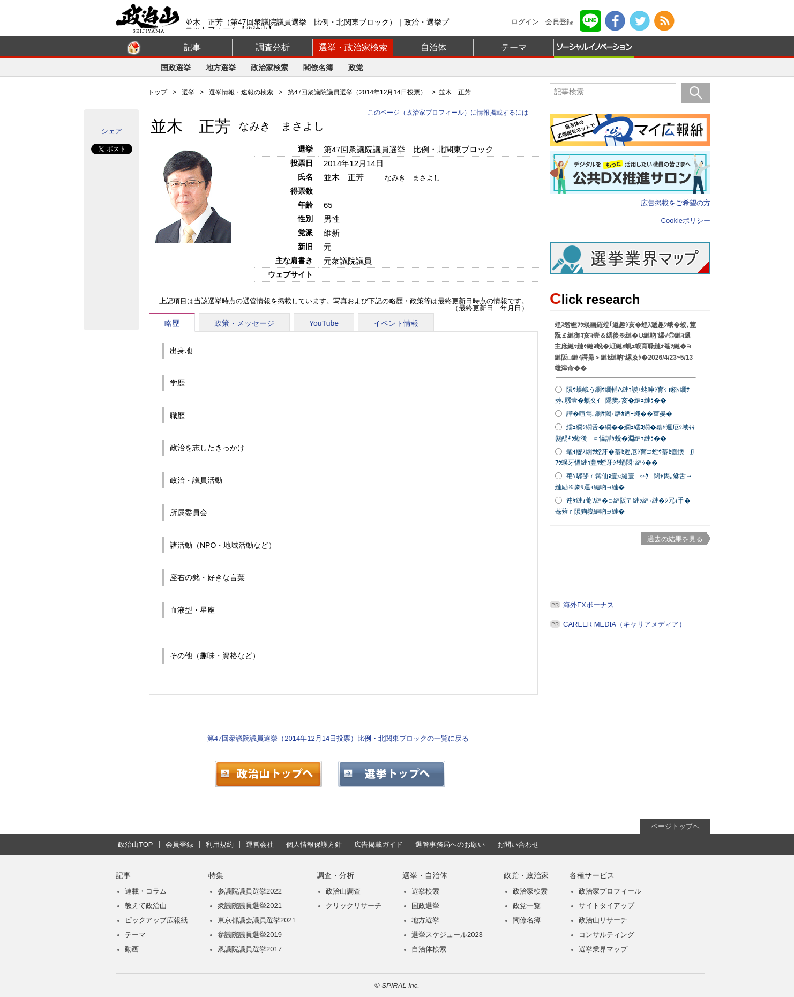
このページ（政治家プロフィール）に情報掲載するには (448, 112)
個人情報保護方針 (314, 844)
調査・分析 (335, 876)
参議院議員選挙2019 (250, 934)
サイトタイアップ (606, 905)
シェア (111, 131)
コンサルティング (606, 934)
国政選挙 (176, 67)
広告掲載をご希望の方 (675, 203)
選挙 (188, 92)
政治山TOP (135, 844)
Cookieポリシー (685, 221)
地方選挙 (221, 67)
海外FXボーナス (588, 605)
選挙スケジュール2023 (447, 934)
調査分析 (273, 47)
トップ (157, 92)
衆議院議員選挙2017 (250, 949)
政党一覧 (527, 905)
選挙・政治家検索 (353, 47)
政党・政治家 (526, 876)
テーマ (514, 47)
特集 (215, 876)
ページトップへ (675, 826)
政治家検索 (269, 67)
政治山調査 (343, 891)
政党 (355, 67)
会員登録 (559, 22)
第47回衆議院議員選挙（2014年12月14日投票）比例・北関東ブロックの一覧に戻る (338, 738)
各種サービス (592, 876)
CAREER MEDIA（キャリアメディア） (624, 624)
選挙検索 (425, 891)
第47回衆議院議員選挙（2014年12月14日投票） (357, 92)
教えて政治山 (146, 905)
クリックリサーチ (353, 905)
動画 (132, 949)
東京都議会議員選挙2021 (257, 920)
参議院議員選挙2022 (250, 891)
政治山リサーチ (603, 920)
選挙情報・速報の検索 (241, 92)
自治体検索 (428, 949)
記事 (192, 47)
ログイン (525, 22)
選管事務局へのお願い (450, 844)
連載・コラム (146, 891)
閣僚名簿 (318, 67)
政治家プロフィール (610, 891)
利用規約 (220, 844)
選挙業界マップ (603, 949)
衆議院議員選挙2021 (250, 905)
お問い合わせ (518, 844)
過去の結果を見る (675, 539)
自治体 (433, 47)
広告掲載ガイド (378, 844)
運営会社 (260, 844)
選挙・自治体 (424, 876)
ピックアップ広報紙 (156, 920)
